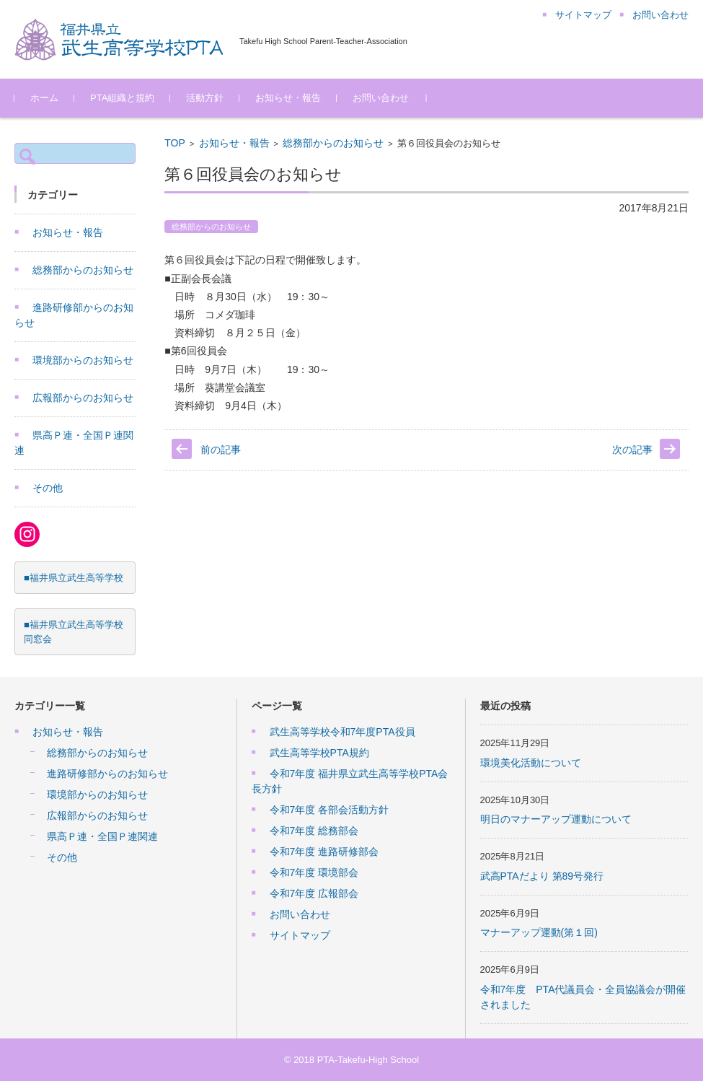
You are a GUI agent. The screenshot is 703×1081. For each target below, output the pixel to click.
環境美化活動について (530, 763)
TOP (174, 143)
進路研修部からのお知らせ (107, 773)
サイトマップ (300, 935)
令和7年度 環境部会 (314, 872)
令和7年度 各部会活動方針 (329, 809)
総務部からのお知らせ (333, 143)
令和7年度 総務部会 (314, 830)
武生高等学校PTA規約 (319, 752)
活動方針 (205, 97)
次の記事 (632, 449)
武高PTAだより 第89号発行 (542, 876)
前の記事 (220, 449)
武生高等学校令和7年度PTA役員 (342, 732)
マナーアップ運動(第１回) (539, 932)
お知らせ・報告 (288, 97)
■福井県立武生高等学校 (73, 577)
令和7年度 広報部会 (314, 893)
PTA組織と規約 (122, 97)
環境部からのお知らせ (82, 360)
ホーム (44, 97)
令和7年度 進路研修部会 (324, 851)
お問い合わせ (381, 97)
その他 (47, 488)
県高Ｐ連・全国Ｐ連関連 (102, 836)
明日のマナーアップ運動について (556, 819)
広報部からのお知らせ (82, 397)
